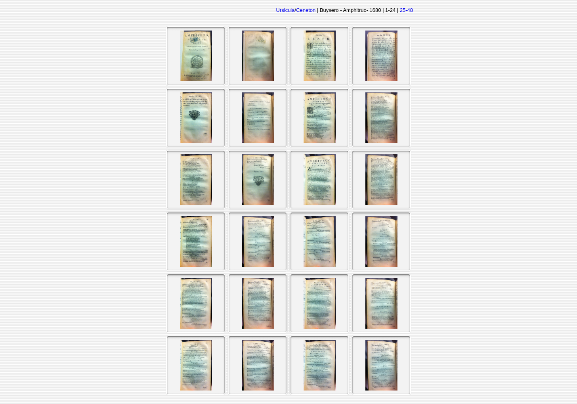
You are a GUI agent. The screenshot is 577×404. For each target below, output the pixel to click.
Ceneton (305, 10)
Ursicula (285, 10)
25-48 (406, 10)
